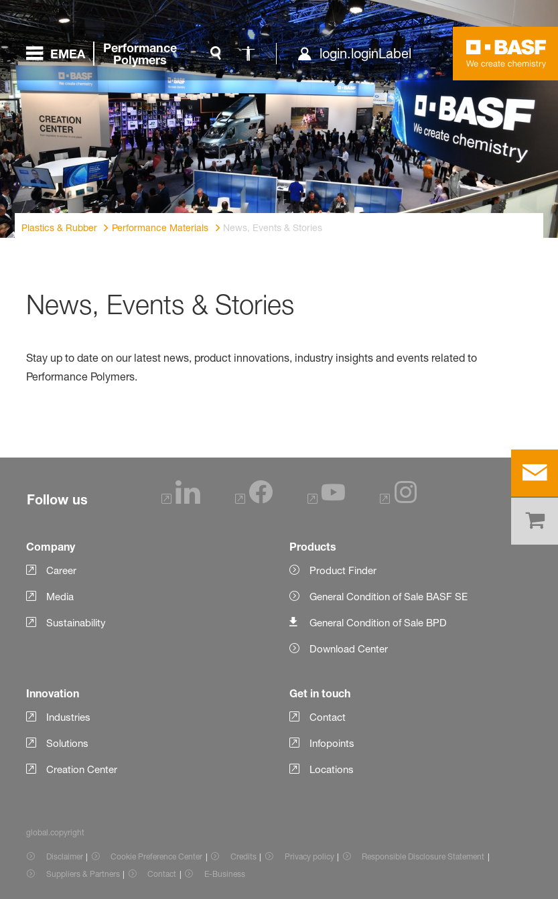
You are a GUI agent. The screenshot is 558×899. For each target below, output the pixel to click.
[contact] (534, 472)
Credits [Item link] (243, 856)
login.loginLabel (365, 54)
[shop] (534, 521)
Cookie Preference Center (156, 856)
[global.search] (216, 54)
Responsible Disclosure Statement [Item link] (423, 856)
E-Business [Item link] (224, 874)
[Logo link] (506, 53)
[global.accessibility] (248, 54)
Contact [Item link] (161, 874)
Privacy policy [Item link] (309, 856)
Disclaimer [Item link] (64, 856)
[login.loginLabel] (354, 53)
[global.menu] (107, 53)
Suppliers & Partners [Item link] (83, 874)
